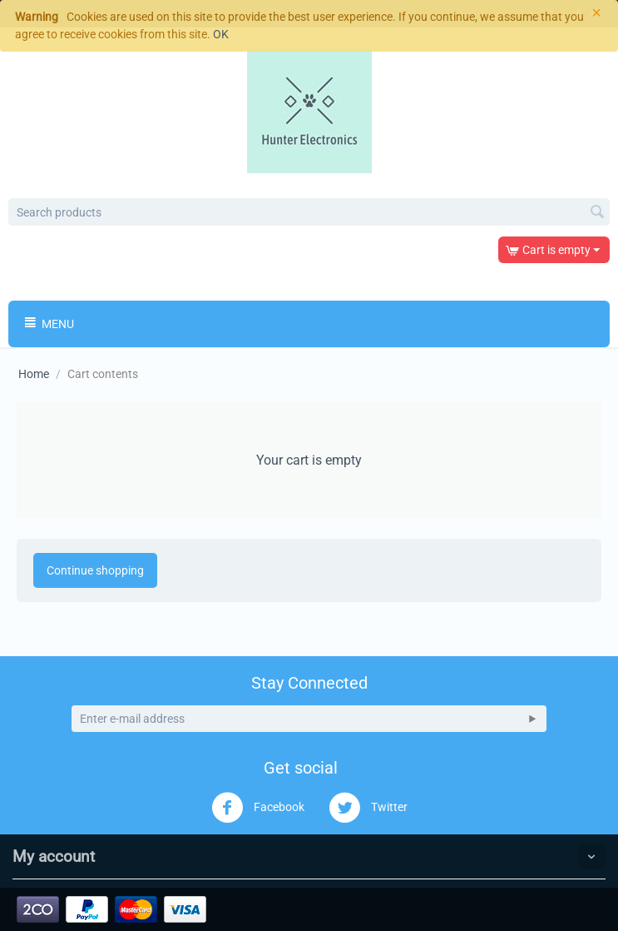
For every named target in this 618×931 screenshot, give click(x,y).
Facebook (257, 808)
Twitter (368, 808)
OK (221, 34)
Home (33, 374)
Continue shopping (95, 570)
